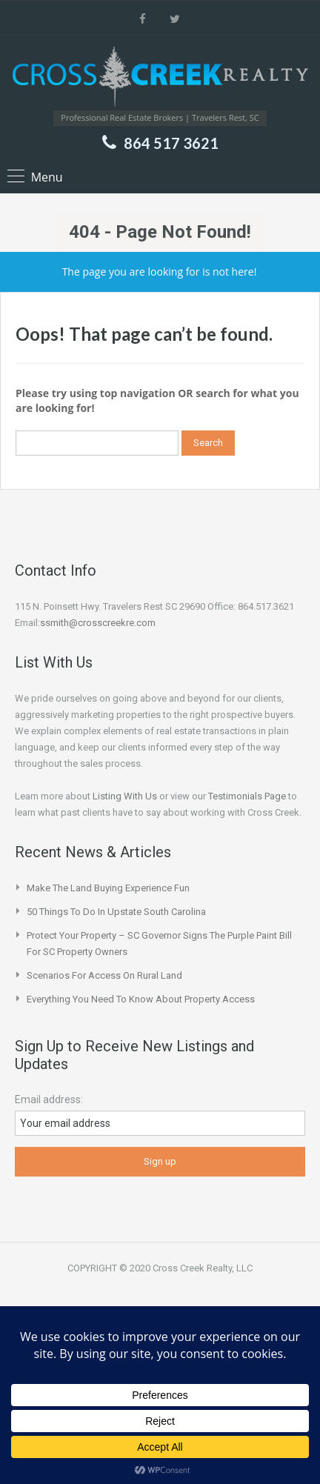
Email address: (49, 1099)
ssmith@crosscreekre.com (98, 622)
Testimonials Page (247, 796)
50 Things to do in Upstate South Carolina (116, 911)
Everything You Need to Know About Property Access (141, 999)
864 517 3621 (171, 143)
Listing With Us (125, 796)
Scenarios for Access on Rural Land (104, 975)
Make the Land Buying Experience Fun (108, 888)
